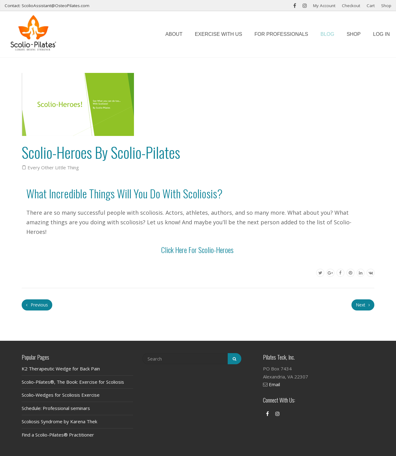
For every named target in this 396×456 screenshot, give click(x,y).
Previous (37, 305)
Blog (327, 34)
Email (274, 384)
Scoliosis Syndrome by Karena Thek (59, 421)
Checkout (351, 5)
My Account (324, 5)
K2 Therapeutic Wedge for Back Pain (61, 368)
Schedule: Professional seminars (56, 408)
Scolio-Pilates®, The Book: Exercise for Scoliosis (73, 382)
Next (363, 305)
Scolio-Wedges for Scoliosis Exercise (61, 395)
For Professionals (281, 34)
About (174, 34)
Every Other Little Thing (53, 167)
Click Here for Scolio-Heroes (197, 249)
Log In (381, 34)
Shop (386, 5)
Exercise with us (218, 34)
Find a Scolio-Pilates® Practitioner (58, 435)
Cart (371, 5)
